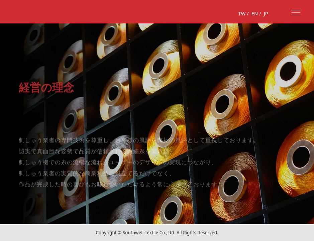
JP (266, 13)
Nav (295, 12)
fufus (23, 12)
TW (241, 13)
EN (254, 13)
